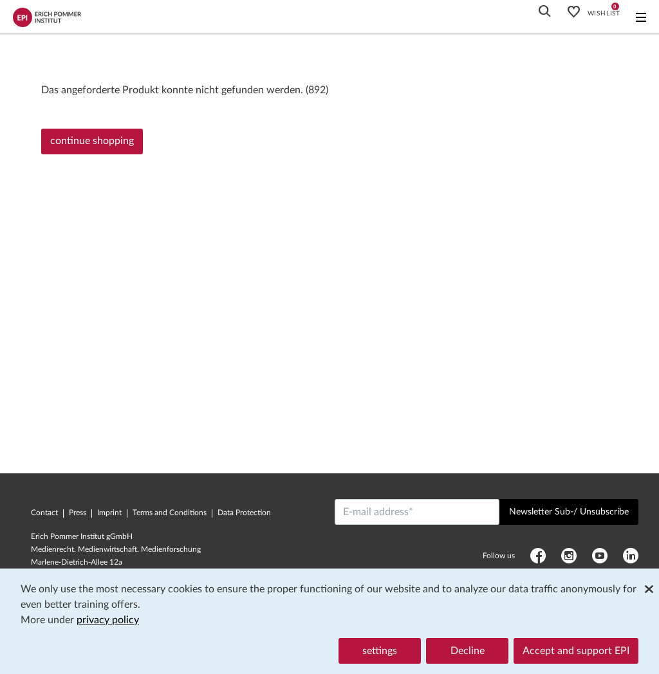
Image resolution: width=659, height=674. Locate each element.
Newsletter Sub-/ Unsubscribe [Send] (569, 511)
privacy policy (108, 620)
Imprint (109, 512)
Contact (44, 512)
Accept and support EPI (576, 651)
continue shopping (92, 141)
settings (379, 651)
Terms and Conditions (170, 512)
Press (77, 512)
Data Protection (244, 512)
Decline (467, 651)
